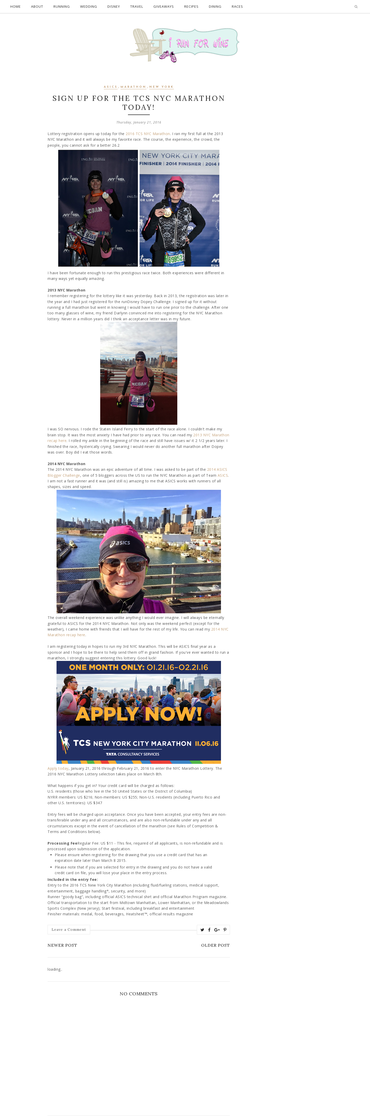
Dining (215, 6)
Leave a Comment (69, 929)
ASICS (223, 475)
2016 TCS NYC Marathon (148, 133)
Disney (113, 6)
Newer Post (62, 945)
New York (161, 87)
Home (15, 6)
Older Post (215, 945)
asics (111, 87)
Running (61, 6)
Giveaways (163, 6)
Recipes (191, 6)
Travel (136, 6)
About (37, 6)
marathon (133, 87)
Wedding (88, 6)
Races (237, 6)
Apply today (58, 768)
